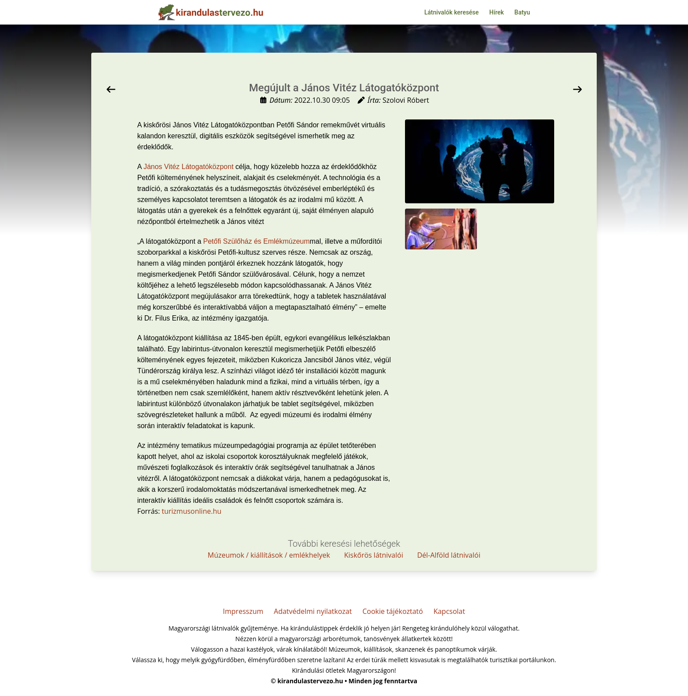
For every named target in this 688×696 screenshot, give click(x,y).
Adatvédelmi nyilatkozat (313, 611)
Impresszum (243, 611)
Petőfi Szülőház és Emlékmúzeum (256, 241)
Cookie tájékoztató (392, 611)
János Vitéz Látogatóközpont (188, 166)
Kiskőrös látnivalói (373, 555)
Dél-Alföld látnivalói (448, 555)
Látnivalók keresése (451, 12)
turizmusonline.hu (192, 511)
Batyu (522, 12)
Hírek (496, 12)
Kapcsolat (449, 611)
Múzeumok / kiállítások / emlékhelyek (269, 555)
